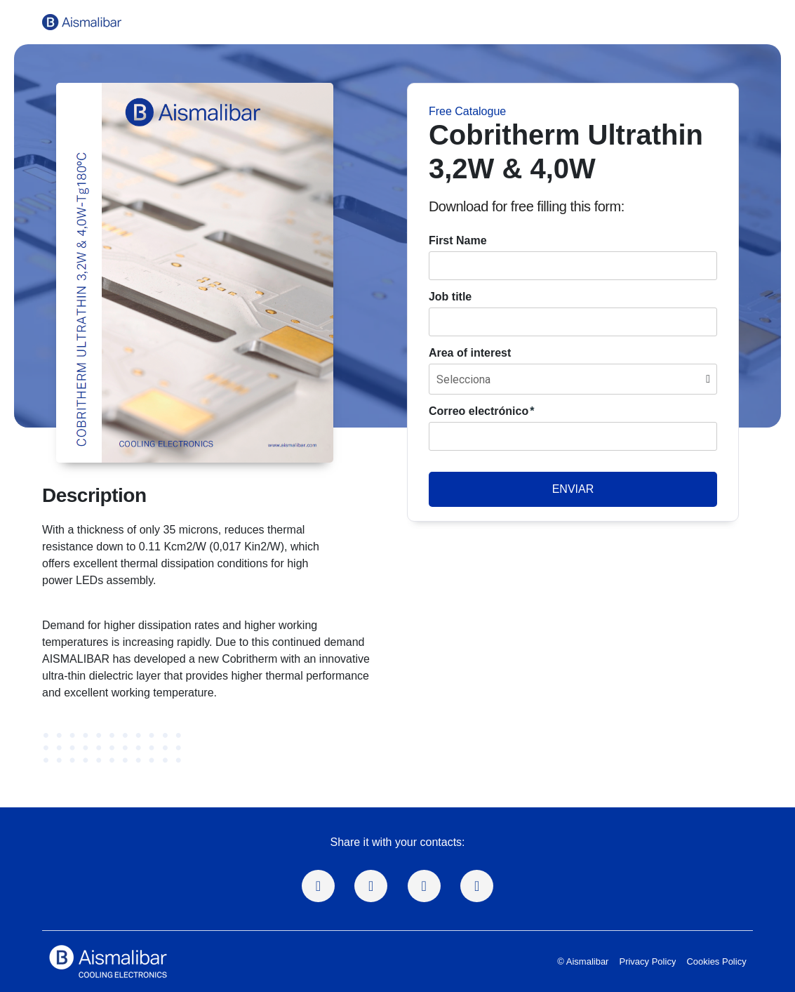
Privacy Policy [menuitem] (647, 961)
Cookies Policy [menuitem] (716, 961)
